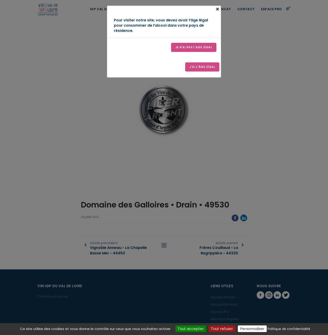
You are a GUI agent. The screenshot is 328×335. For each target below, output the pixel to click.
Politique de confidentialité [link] (289, 329)
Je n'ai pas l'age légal (193, 47)
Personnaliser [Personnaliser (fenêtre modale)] (252, 328)
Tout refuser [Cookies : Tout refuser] (222, 328)
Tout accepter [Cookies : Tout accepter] (191, 328)
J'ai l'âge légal (202, 67)
